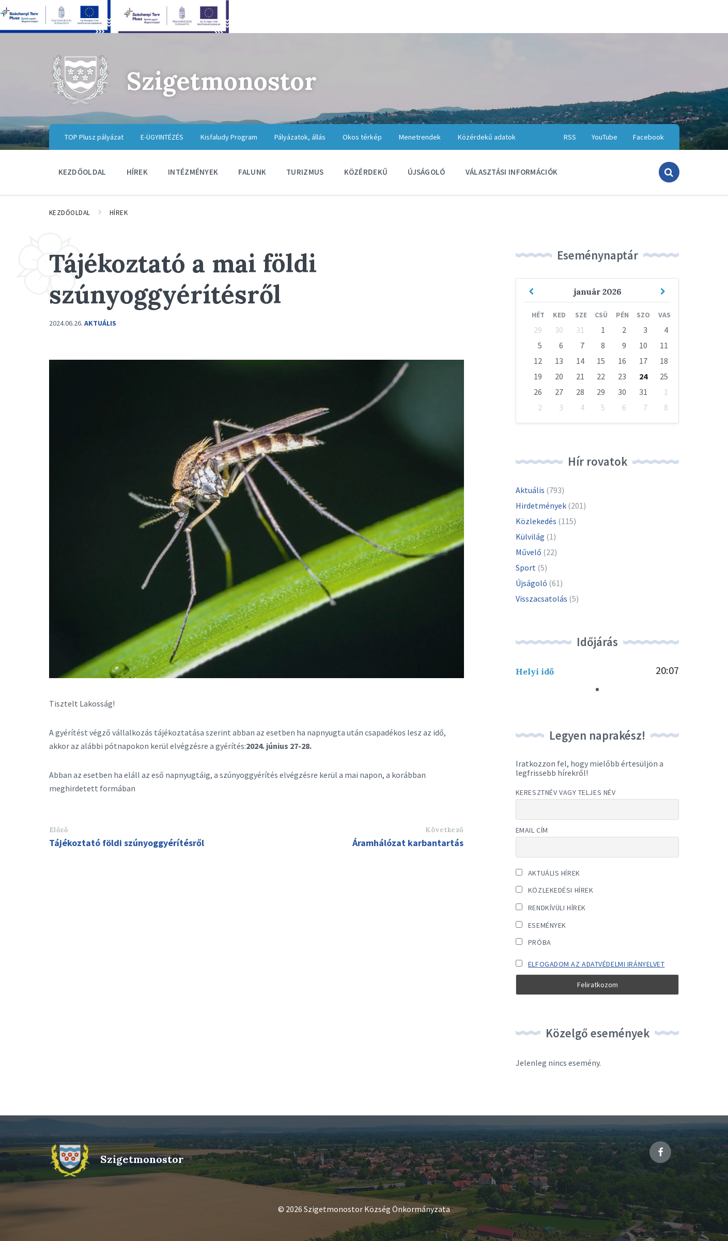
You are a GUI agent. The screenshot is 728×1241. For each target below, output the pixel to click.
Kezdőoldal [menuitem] (82, 172)
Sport (526, 567)
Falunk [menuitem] (252, 172)
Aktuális (100, 323)
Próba (533, 942)
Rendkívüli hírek (551, 907)
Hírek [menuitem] (137, 172)
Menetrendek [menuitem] (420, 137)
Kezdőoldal (69, 212)
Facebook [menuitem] (648, 137)
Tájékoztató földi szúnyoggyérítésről (126, 843)
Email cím (532, 830)
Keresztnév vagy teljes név (566, 792)
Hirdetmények (541, 505)
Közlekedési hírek (555, 890)
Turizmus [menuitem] (304, 172)
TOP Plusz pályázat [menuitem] (94, 137)
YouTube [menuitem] (604, 137)
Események (541, 925)
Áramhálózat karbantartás (407, 843)
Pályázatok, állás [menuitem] (300, 137)
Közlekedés (536, 521)
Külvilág (530, 536)
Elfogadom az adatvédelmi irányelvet (596, 964)
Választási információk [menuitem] (512, 172)
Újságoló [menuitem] (426, 172)
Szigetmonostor (222, 81)
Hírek (119, 212)
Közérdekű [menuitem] (366, 172)
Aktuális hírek (548, 873)
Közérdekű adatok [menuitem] (487, 137)
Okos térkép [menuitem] (362, 137)
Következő (444, 829)
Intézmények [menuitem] (193, 172)
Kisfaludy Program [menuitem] (228, 137)
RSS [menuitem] (570, 137)
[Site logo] (80, 103)
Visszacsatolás (541, 598)
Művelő (528, 552)
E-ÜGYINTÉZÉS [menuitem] (162, 137)
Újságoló (531, 583)
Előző (58, 829)
